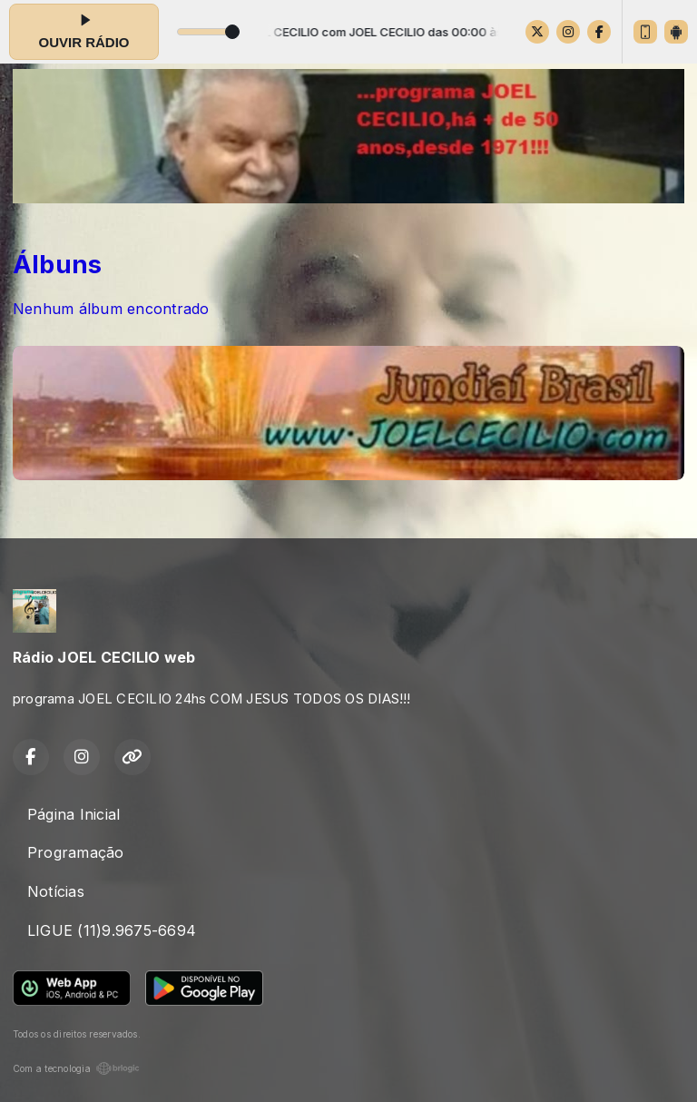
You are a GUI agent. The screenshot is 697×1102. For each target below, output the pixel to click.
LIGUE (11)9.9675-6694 (111, 930)
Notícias (55, 891)
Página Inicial (73, 814)
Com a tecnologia (76, 1068)
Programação (75, 852)
